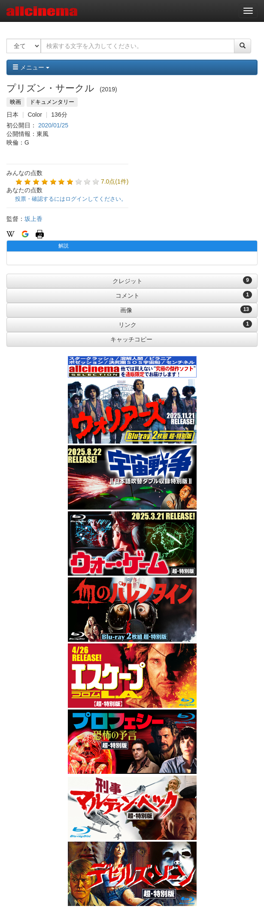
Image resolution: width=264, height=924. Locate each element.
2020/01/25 (53, 125)
